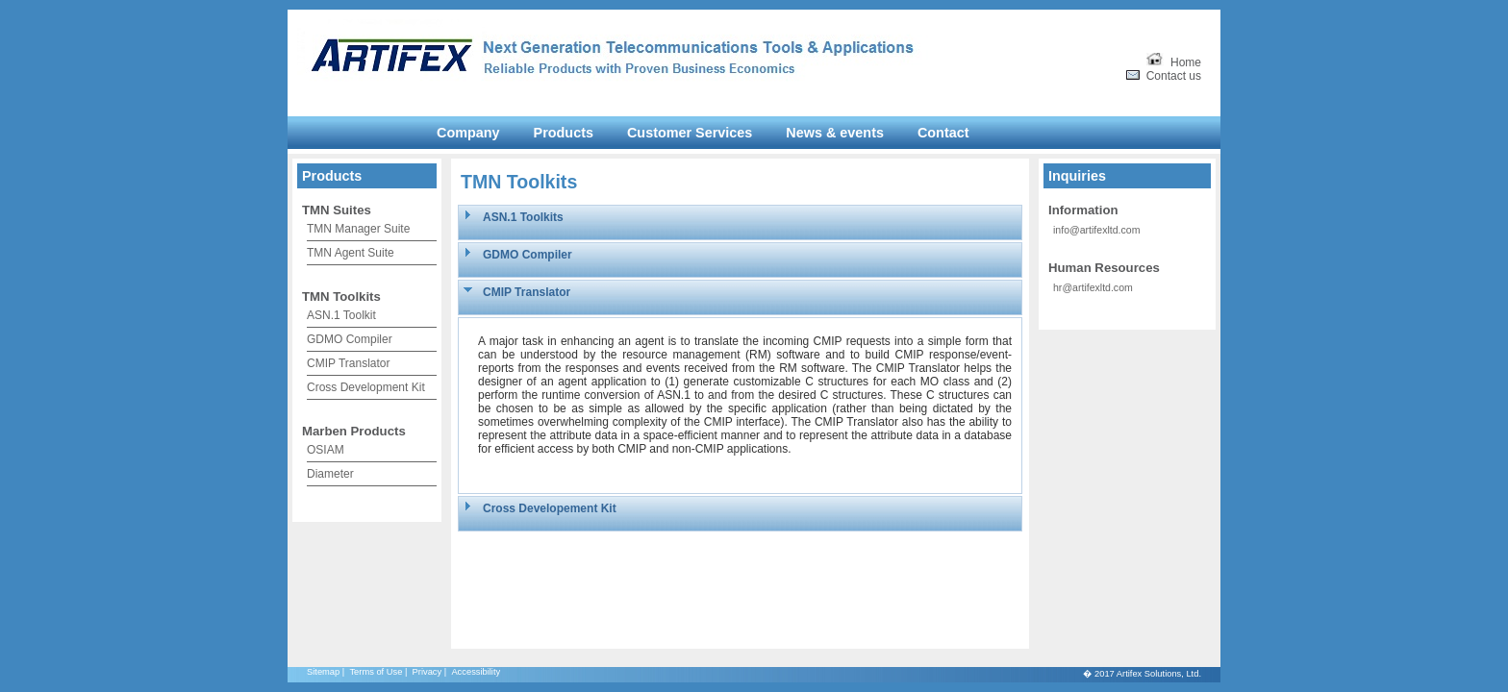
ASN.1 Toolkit (341, 315)
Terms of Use (375, 672)
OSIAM (325, 450)
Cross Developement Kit (549, 508)
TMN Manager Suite (358, 228)
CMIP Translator (348, 363)
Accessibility (475, 672)
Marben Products (354, 431)
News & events (835, 132)
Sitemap (323, 672)
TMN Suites (336, 210)
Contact (943, 132)
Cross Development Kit (366, 387)
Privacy (427, 672)
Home (1173, 62)
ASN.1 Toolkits (523, 217)
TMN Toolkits (341, 296)
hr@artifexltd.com (1093, 287)
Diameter (330, 474)
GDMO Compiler (349, 339)
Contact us (1163, 76)
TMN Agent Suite (350, 253)
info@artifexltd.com (1096, 229)
